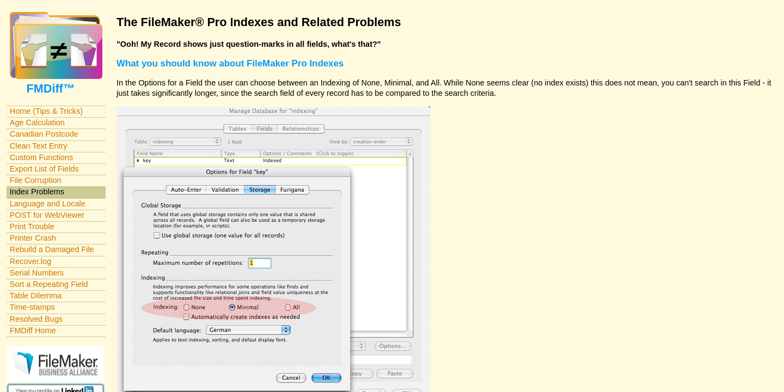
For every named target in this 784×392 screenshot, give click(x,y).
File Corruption (36, 180)
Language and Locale (47, 203)
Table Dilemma (36, 295)
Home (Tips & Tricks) (46, 111)
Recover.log (30, 261)
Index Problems (37, 191)
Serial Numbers (37, 272)
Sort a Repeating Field (49, 284)
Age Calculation (37, 122)
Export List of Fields (44, 168)
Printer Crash (33, 238)
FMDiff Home (33, 330)
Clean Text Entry (39, 146)
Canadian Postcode (44, 134)
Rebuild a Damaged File (52, 249)
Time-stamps (32, 307)
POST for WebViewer (47, 215)
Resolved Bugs (36, 319)
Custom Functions (41, 157)
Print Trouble (32, 226)
